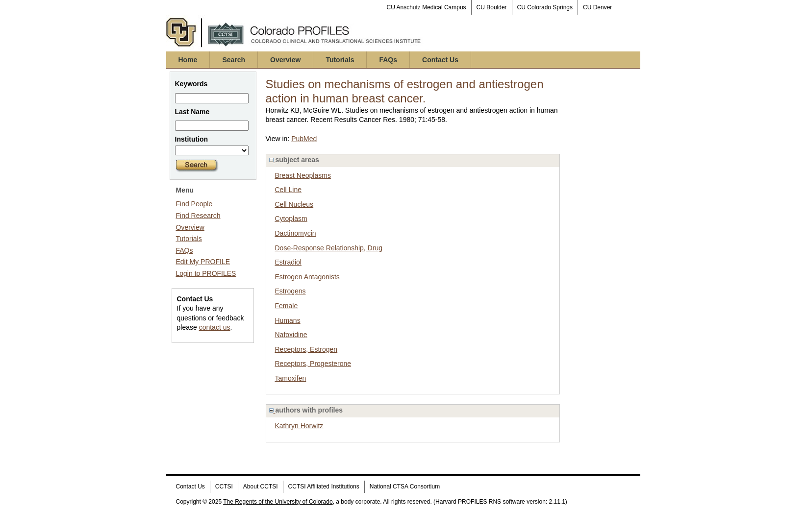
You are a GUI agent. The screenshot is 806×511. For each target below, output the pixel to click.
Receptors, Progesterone (313, 363)
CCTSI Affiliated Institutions (323, 486)
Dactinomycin (295, 233)
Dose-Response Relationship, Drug (328, 248)
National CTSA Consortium (405, 486)
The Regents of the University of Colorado (277, 501)
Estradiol (288, 262)
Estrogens (290, 291)
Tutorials (340, 60)
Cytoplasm (291, 218)
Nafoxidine (291, 335)
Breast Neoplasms (303, 175)
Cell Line (288, 190)
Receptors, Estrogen (306, 349)
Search (233, 60)
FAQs (388, 60)
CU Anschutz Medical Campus (426, 7)
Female (286, 306)
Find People (194, 204)
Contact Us (440, 60)
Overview (285, 60)
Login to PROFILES (206, 273)
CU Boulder (492, 7)
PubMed (304, 139)
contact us (214, 327)
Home (188, 60)
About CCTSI (260, 486)
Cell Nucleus (294, 204)
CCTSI (224, 486)
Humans (288, 320)
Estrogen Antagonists (307, 277)
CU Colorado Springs (545, 7)
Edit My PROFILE (203, 262)
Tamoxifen (290, 378)
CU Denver (597, 7)
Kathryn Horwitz (299, 426)
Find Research (198, 215)
